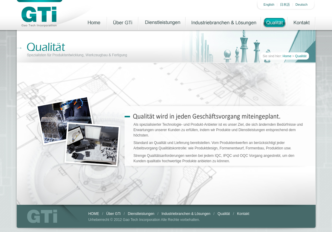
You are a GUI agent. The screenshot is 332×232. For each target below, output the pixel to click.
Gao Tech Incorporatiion (39, 16)
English (269, 4)
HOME (93, 214)
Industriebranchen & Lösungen (223, 22)
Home (93, 22)
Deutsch (301, 4)
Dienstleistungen (162, 22)
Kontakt (301, 22)
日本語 (285, 4)
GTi (42, 216)
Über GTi (123, 22)
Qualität (274, 22)
